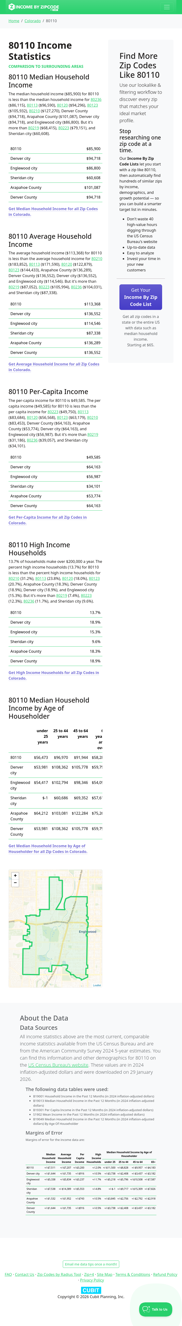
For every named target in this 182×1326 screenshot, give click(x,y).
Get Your (140, 297)
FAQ (8, 1274)
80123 (92, 105)
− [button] (15, 883)
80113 (32, 105)
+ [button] (15, 876)
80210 (34, 110)
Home (14, 20)
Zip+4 (89, 1274)
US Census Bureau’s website (58, 1065)
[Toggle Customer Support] (156, 1309)
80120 (62, 105)
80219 (33, 127)
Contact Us (24, 1274)
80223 (63, 127)
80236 (96, 99)
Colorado (32, 20)
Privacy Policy (92, 1280)
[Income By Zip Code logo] (34, 7)
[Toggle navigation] (166, 7)
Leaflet (97, 985)
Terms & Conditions (132, 1274)
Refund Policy (165, 1274)
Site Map (104, 1274)
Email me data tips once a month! (91, 1264)
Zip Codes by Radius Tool (59, 1274)
